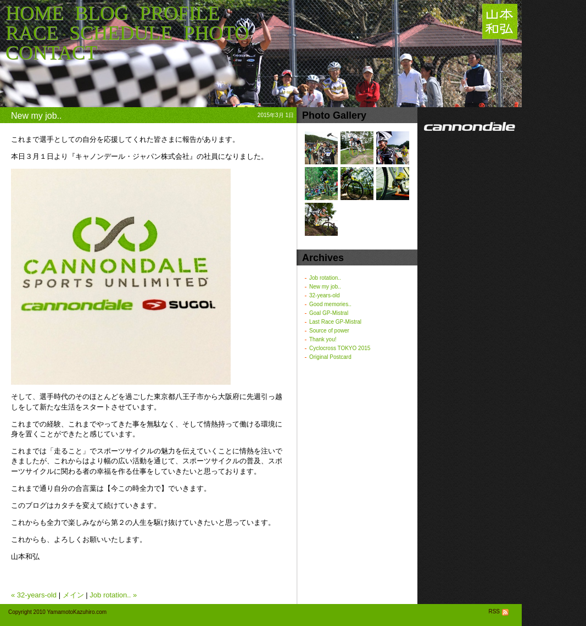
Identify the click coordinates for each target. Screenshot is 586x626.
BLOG (102, 13)
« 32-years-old (34, 595)
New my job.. (325, 287)
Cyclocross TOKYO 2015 (339, 348)
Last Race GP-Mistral (335, 322)
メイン (73, 595)
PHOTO (216, 33)
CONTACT (51, 53)
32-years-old (324, 295)
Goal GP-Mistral (328, 313)
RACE (31, 33)
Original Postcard (330, 357)
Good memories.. (330, 304)
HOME (34, 13)
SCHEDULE (120, 33)
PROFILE (179, 13)
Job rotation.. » (113, 595)
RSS (499, 611)
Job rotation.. (325, 278)
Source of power (329, 331)
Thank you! (322, 339)
